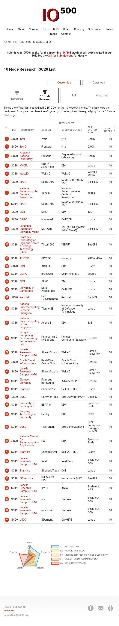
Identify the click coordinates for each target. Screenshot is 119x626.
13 (7, 258)
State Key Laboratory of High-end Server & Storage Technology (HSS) (29, 245)
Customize (64, 82)
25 (7, 381)
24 (7, 371)
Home (9, 29)
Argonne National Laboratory (26, 155)
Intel (22, 138)
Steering (34, 29)
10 (7, 219)
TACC (23, 146)
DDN (22, 211)
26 (7, 389)
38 (7, 510)
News (109, 29)
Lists (46, 29)
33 (7, 461)
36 (7, 488)
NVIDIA (24, 165)
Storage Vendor (71, 130)
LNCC (23, 519)
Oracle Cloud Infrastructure (28, 362)
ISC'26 (66, 52)
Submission (95, 29)
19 (7, 308)
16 (7, 281)
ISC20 (28, 42)
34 (7, 470)
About (21, 29)
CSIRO (23, 219)
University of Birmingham (27, 405)
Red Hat (24, 297)
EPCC (23, 181)
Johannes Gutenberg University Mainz (29, 228)
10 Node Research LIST (42, 42)
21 (7, 338)
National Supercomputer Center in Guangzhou (29, 193)
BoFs (56, 29)
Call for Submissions (60, 55)
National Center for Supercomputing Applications (30, 441)
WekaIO (24, 173)
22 (7, 352)
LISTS (21, 42)
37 (7, 499)
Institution (27, 130)
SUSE (23, 396)
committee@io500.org (16, 615)
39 (7, 519)
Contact (66, 33)
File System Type (92, 130)
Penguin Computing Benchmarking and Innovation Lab (28, 338)
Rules (66, 29)
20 (7, 322)
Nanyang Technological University (28, 414)
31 (7, 440)
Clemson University (25, 381)
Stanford (25, 389)
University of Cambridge (27, 289)
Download (99, 82)
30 (7, 426)
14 (7, 266)
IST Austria (26, 478)
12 (7, 244)
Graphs (53, 33)
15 (7, 273)
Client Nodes (108, 130)
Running (79, 29)
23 (7, 362)
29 (7, 414)
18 (7, 297)
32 (7, 451)
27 (7, 396)
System (46, 130)
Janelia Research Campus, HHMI (28, 352)
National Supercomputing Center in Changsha (30, 308)
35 (7, 478)
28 (7, 404)
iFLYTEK (24, 258)
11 (7, 229)
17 (7, 289)
